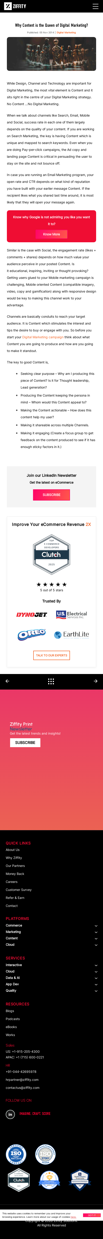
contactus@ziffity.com (22, 1088)
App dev (12, 984)
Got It (92, 1215)
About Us (12, 850)
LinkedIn (10, 1114)
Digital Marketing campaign (43, 337)
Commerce (14, 925)
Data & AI (13, 978)
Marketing (13, 932)
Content (12, 938)
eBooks (11, 1027)
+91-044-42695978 (21, 1068)
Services (15, 958)
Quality (11, 990)
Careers (11, 882)
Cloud (10, 944)
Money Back (15, 874)
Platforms (17, 918)
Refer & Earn (15, 898)
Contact (12, 906)
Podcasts (13, 1019)
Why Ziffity (14, 858)
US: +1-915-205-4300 (23, 1048)
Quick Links (18, 843)
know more (51, 234)
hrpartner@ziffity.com (22, 1080)
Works (10, 1035)
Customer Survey (19, 890)
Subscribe (51, 495)
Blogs (10, 1011)
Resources (17, 1004)
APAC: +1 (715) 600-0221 (25, 1057)
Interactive (14, 965)
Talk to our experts (51, 655)
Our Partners (15, 866)
